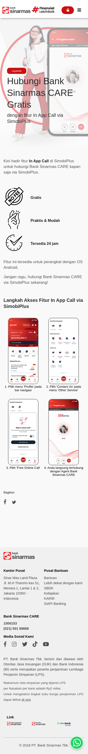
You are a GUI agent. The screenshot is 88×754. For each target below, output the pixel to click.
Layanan (17, 70)
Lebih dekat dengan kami (63, 583)
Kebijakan (51, 593)
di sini (26, 699)
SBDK (49, 588)
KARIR (49, 598)
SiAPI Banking (55, 604)
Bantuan (50, 578)
